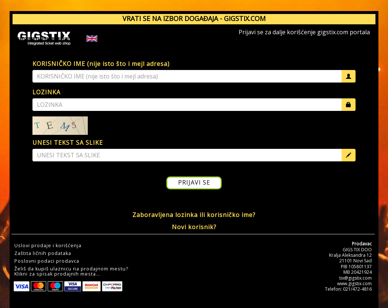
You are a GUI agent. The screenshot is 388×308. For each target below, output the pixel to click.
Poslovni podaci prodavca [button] (46, 261)
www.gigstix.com (354, 283)
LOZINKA (46, 92)
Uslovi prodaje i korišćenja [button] (48, 246)
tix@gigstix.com (355, 278)
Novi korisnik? (194, 227)
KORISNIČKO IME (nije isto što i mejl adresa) (101, 64)
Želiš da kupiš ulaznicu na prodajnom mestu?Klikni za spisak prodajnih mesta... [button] (71, 271)
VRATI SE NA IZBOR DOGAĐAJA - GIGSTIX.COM (194, 18)
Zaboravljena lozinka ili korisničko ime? (194, 215)
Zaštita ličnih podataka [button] (42, 253)
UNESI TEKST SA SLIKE (67, 143)
